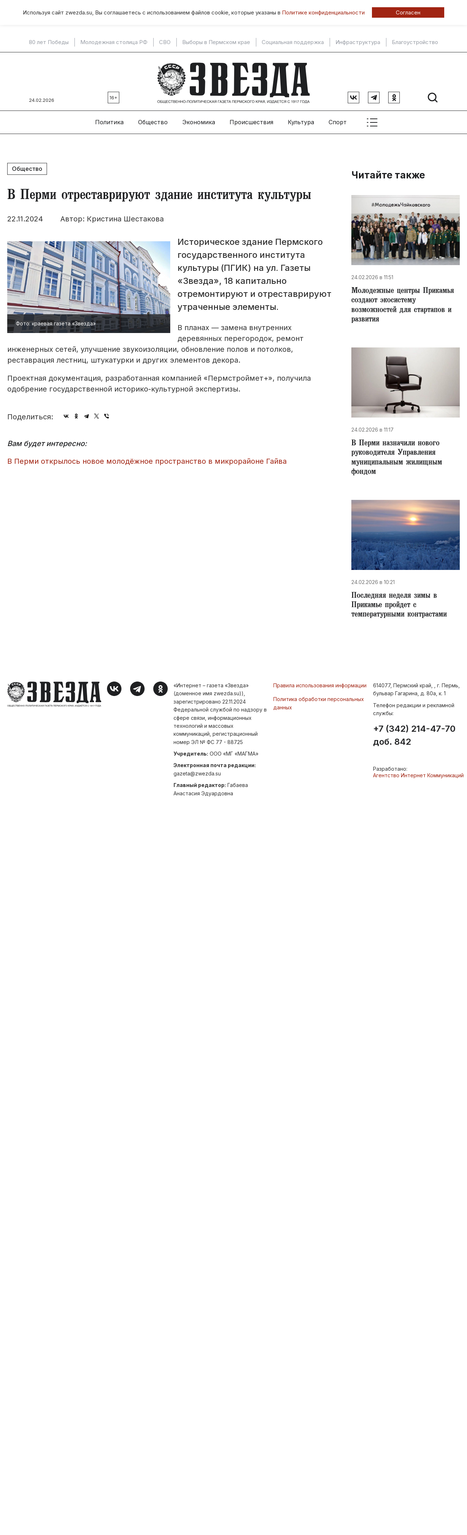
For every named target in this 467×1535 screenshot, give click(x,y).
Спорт (338, 119)
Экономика (198, 119)
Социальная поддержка (293, 42)
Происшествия (251, 119)
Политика (109, 119)
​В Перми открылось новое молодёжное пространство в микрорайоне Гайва (147, 458)
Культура (301, 119)
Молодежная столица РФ (113, 42)
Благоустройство (415, 42)
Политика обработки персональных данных (318, 706)
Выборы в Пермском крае (216, 42)
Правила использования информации (320, 689)
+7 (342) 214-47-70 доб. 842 (414, 738)
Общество (153, 119)
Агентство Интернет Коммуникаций (418, 778)
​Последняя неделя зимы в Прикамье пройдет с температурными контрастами (402, 608)
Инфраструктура (357, 42)
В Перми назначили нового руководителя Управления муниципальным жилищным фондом (399, 458)
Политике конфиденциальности (323, 12)
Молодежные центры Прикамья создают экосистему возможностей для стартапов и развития (405, 304)
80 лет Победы (49, 42)
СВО (165, 42)
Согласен (408, 12)
